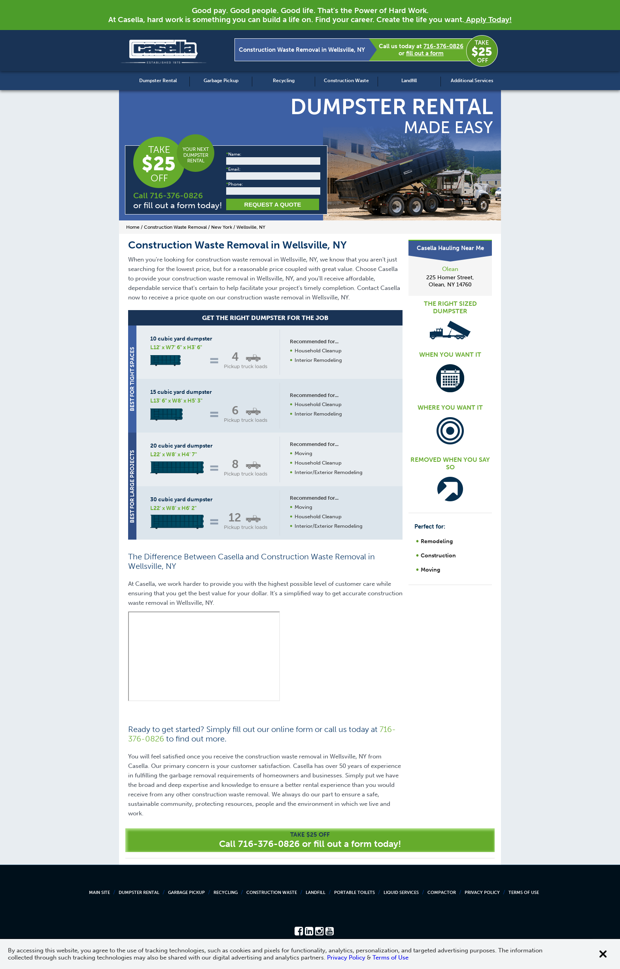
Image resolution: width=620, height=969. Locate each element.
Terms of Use (523, 892)
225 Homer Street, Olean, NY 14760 (450, 281)
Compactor (441, 892)
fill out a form (425, 53)
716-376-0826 (443, 46)
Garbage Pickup (221, 80)
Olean (450, 269)
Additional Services (472, 80)
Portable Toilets (354, 892)
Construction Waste (346, 80)
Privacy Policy (482, 892)
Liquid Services (401, 892)
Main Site (99, 892)
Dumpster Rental (158, 80)
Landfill (409, 80)
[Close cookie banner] (603, 954)
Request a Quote (272, 204)
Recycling (284, 80)
